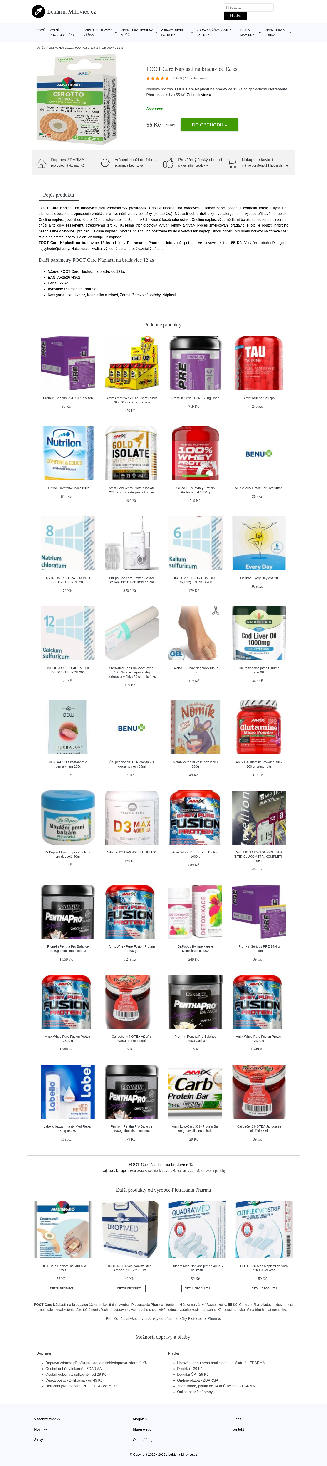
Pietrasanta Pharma (204, 1319)
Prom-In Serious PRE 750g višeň (195, 398)
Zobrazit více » (199, 95)
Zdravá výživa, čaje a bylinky (214, 32)
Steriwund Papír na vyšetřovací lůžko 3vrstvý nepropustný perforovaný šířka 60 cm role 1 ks (131, 672)
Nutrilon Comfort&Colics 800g (67, 488)
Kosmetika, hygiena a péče (137, 32)
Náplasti (182, 1171)
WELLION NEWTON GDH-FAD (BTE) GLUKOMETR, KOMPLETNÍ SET (259, 856)
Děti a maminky (247, 32)
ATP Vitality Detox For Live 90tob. (259, 488)
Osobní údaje (143, 1440)
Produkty (51, 47)
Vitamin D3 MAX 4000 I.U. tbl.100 (131, 852)
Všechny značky (47, 1419)
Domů (40, 30)
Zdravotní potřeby (213, 1171)
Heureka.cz (66, 47)
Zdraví (194, 1171)
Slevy (38, 1440)
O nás (236, 1419)
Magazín (140, 1419)
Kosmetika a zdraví (275, 32)
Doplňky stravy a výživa (98, 32)
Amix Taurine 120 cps (259, 398)
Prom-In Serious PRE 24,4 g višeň (68, 398)
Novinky (40, 1429)
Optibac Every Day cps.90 (259, 578)
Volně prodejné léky (62, 32)
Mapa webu (142, 1429)
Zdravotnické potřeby (172, 32)
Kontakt (238, 1429)
